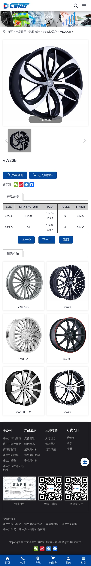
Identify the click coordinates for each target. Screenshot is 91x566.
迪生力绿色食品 (12, 443)
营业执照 (19, 491)
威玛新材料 (9, 449)
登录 (69, 443)
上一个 (26, 239)
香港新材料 (30, 460)
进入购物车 (43, 175)
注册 (69, 448)
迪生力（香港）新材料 (13, 468)
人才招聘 (51, 430)
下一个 (46, 239)
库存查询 (15, 175)
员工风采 (50, 449)
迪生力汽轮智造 (12, 438)
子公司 (7, 430)
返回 (66, 239)
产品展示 (21, 31)
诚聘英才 (50, 443)
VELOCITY (66, 31)
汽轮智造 (34, 31)
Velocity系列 (50, 31)
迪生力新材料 (11, 455)
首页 (10, 31)
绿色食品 (29, 443)
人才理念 (50, 438)
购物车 (71, 437)
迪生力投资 (9, 460)
